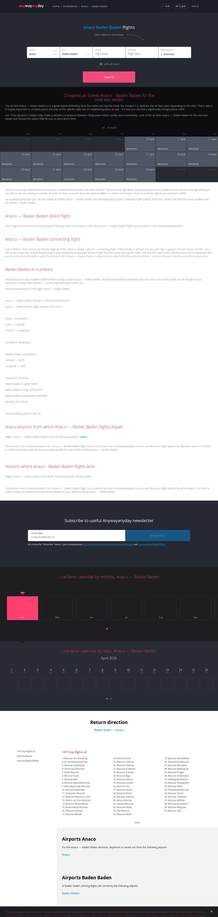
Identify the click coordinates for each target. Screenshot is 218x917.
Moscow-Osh (174, 810)
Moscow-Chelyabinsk (178, 782)
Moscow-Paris (124, 758)
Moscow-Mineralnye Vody (77, 782)
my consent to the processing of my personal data (108, 544)
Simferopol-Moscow (74, 768)
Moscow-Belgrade (177, 807)
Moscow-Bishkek (176, 800)
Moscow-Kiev (71, 779)
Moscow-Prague (176, 772)
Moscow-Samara (125, 796)
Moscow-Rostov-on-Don (78, 796)
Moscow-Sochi (71, 775)
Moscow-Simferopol (74, 765)
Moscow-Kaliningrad (178, 768)
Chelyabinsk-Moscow (178, 789)
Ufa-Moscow (123, 810)
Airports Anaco (24, 756)
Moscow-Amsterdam (178, 775)
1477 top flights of (26, 751)
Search (109, 77)
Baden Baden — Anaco (109, 730)
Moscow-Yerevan (125, 761)
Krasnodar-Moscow (75, 793)
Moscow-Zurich (175, 793)
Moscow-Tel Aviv (125, 772)
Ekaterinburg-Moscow (77, 807)
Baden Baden (70, 893)
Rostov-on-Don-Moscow (78, 800)
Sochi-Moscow (71, 772)
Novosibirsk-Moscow (178, 761)
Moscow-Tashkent (177, 796)
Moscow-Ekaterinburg (77, 803)
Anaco (83, 436)
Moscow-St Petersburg (75, 758)
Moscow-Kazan (124, 789)
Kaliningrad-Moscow (178, 779)
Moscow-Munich (74, 814)
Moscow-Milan (175, 786)
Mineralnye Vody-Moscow (77, 786)
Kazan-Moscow (124, 800)
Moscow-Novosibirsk (178, 758)
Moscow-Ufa (123, 786)
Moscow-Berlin (124, 814)
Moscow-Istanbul (74, 810)
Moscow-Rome (124, 793)
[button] (107, 629)
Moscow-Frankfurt (126, 768)
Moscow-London (125, 782)
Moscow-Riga (123, 775)
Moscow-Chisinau (125, 765)
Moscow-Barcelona (177, 765)
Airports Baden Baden (28, 761)
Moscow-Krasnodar (75, 789)
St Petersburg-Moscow (75, 761)
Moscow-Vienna (125, 779)
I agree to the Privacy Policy (151, 544)
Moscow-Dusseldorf (178, 803)
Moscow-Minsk (124, 807)
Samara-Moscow (125, 803)
